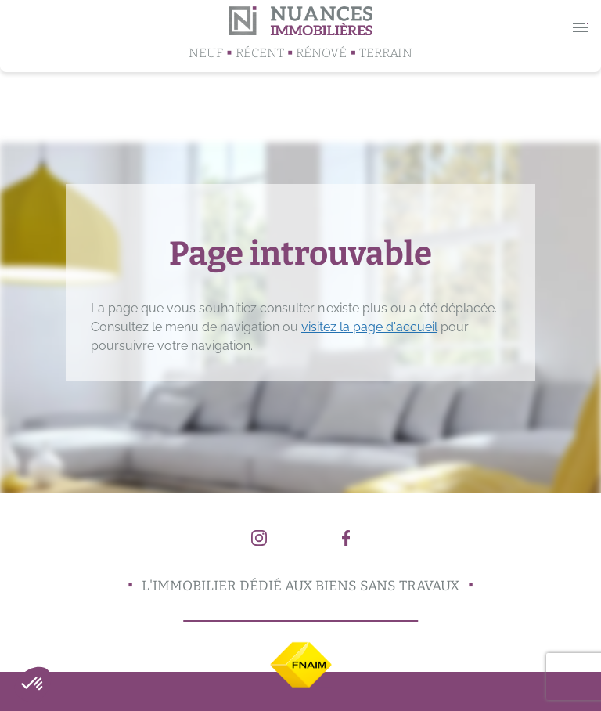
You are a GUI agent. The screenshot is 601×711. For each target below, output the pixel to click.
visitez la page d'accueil (369, 326)
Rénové (321, 52)
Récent (260, 52)
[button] (33, 684)
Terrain (385, 52)
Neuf (206, 52)
